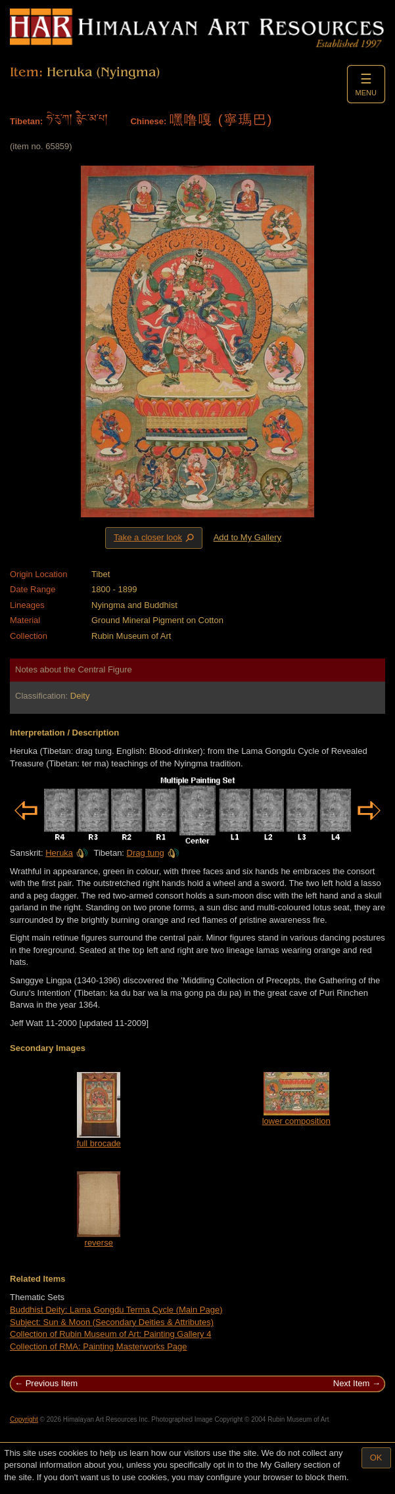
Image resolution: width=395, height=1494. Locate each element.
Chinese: (148, 121)
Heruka (66, 853)
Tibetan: (26, 121)
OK (376, 1457)
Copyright (24, 1419)
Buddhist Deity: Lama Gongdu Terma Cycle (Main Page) (116, 1310)
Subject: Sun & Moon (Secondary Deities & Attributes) (112, 1322)
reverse (99, 1243)
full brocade (99, 1143)
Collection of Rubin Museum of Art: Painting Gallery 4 (110, 1334)
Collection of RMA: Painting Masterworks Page (98, 1346)
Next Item (351, 1383)
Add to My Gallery (247, 537)
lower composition (296, 1121)
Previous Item (52, 1383)
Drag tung (153, 853)
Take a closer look (155, 538)
